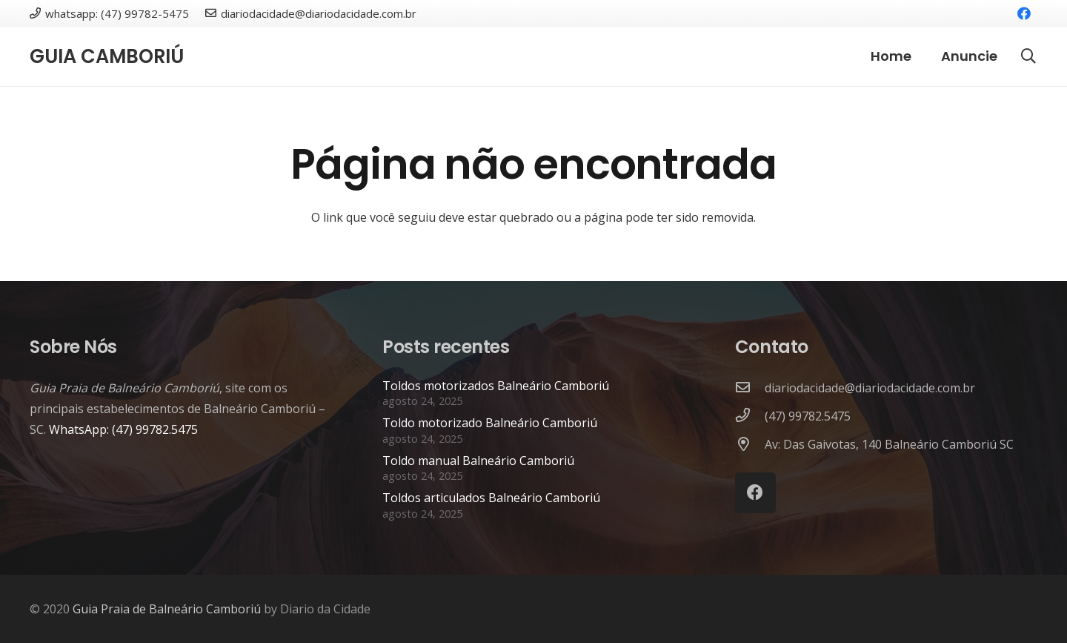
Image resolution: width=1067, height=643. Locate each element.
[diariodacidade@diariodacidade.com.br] (750, 387)
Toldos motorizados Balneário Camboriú (495, 385)
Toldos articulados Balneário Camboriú (491, 497)
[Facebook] (1024, 13)
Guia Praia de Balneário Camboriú (167, 609)
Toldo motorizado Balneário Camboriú (489, 423)
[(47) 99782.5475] (750, 416)
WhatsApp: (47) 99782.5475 (123, 429)
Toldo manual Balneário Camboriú (478, 460)
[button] (1028, 56)
